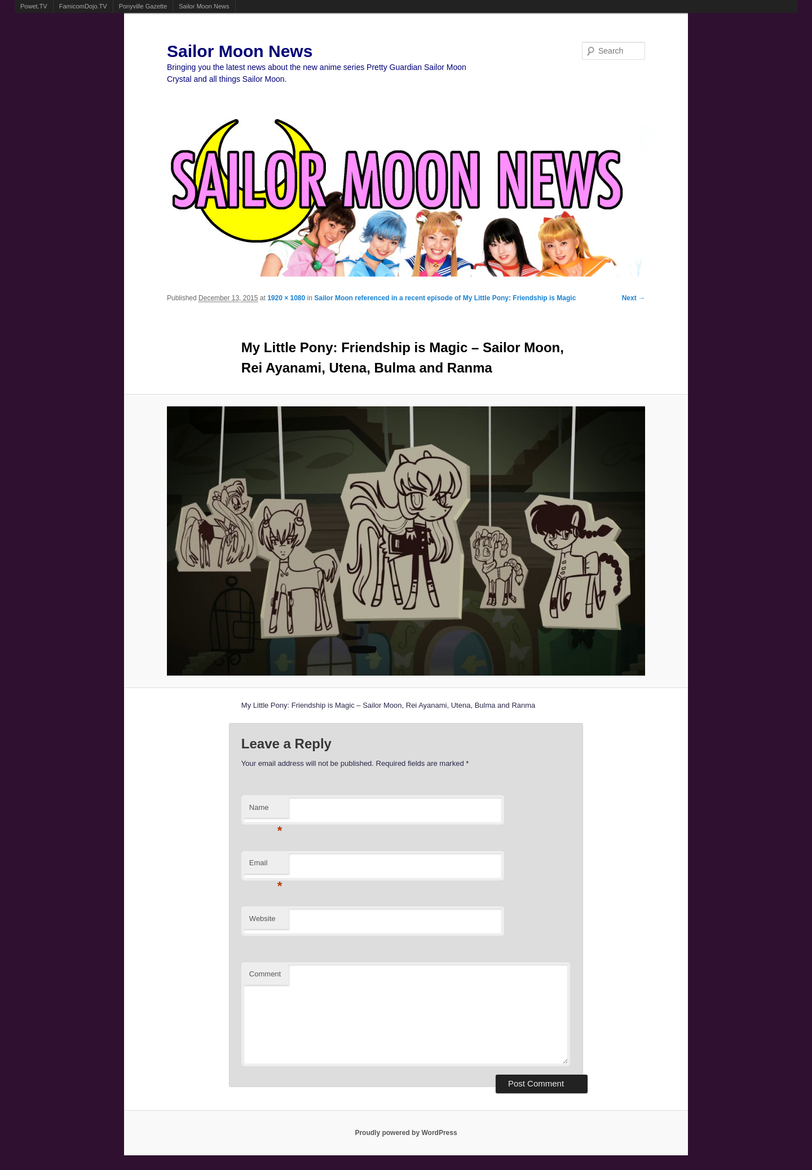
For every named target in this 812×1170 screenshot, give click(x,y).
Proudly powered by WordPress (406, 1133)
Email (266, 866)
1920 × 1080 (286, 298)
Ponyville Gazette (143, 6)
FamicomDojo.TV (83, 6)
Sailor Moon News (204, 6)
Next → (633, 298)
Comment (265, 974)
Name (266, 810)
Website (262, 918)
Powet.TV (33, 6)
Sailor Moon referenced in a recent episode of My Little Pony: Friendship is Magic (445, 298)
